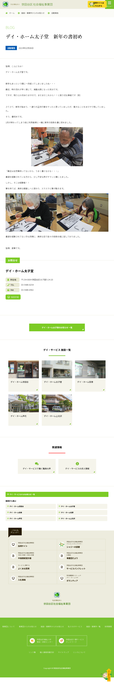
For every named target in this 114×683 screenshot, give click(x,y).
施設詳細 (13, 297)
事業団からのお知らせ (28, 630)
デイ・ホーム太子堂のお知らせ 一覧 (62, 330)
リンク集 (32, 657)
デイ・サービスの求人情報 (77, 468)
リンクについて (78, 657)
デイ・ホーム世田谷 (16, 508)
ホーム (10, 13)
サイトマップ (63, 657)
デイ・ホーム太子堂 (67, 508)
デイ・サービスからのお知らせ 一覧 (21, 496)
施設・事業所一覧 (93, 630)
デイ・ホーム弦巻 (15, 515)
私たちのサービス (75, 630)
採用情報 (107, 630)
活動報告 (53, 13)
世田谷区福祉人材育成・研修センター (45, 645)
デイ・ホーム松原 (66, 515)
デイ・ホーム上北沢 (67, 521)
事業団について (9, 630)
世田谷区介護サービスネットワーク (75, 645)
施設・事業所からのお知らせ (31, 13)
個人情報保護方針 (47, 657)
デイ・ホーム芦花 (15, 521)
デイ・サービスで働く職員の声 (37, 468)
